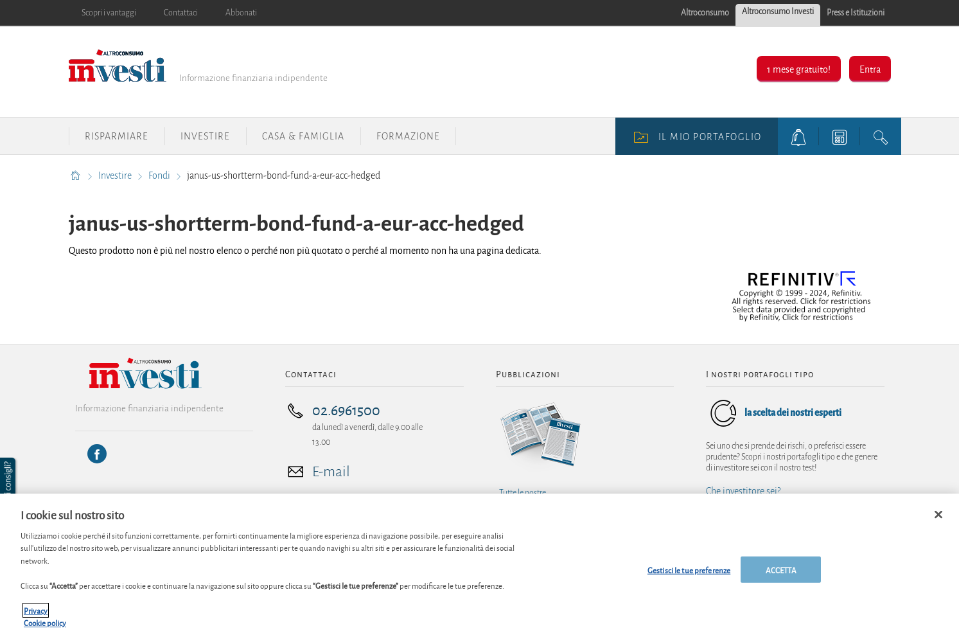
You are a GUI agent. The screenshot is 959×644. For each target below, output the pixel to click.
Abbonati (241, 12)
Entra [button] (870, 68)
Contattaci (181, 12)
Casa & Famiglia (303, 136)
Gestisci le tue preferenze (688, 576)
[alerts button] (798, 136)
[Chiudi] (938, 521)
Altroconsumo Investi (778, 11)
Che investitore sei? (743, 491)
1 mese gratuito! (799, 68)
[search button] (880, 136)
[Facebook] (97, 453)
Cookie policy (45, 629)
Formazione (408, 136)
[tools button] (839, 136)
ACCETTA (781, 576)
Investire (205, 136)
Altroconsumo (705, 12)
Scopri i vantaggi (109, 12)
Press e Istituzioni (855, 12)
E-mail (331, 471)
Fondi (160, 175)
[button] (9, 483)
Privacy (36, 617)
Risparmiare (116, 136)
